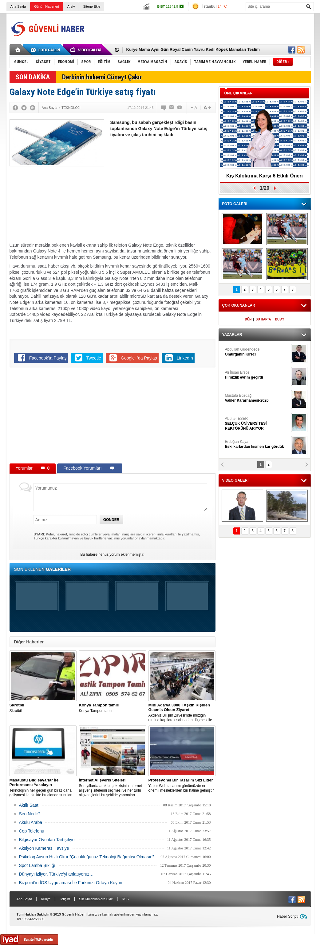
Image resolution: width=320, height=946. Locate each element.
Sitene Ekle (91, 6)
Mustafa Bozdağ (257, 398)
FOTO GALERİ (234, 204)
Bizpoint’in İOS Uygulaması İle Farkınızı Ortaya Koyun (70, 882)
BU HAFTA (263, 319)
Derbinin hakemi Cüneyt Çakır (102, 77)
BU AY (279, 319)
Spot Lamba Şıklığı (37, 865)
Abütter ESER (257, 423)
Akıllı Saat (28, 805)
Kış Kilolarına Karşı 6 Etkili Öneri (264, 175)
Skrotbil (43, 708)
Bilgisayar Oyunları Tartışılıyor (47, 839)
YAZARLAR (232, 334)
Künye (45, 899)
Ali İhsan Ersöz (257, 375)
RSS (125, 899)
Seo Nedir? (30, 813)
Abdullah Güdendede (257, 352)
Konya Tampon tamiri (112, 708)
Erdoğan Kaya (257, 444)
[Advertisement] (199, 29)
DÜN (248, 319)
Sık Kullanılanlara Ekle (96, 899)
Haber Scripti (287, 916)
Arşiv (71, 6)
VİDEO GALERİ (235, 480)
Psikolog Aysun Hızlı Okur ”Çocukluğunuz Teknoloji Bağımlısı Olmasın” (86, 856)
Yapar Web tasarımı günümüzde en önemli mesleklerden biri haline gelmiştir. (181, 785)
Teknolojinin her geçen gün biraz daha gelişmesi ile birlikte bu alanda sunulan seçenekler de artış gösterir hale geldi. (43, 787)
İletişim (65, 899)
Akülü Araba (30, 822)
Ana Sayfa (18, 6)
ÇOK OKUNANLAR (238, 305)
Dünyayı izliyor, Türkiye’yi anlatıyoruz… (56, 874)
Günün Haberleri (46, 6)
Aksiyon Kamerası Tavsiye (44, 848)
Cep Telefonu (31, 831)
